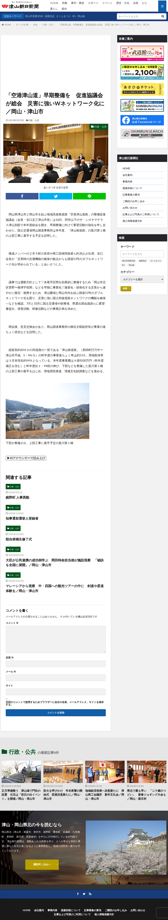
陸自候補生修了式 (19, 539)
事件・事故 (77, 2)
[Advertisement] (55, 52)
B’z (74, 16)
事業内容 (127, 181)
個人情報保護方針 (132, 220)
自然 (135, 2)
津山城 (81, 16)
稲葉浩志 (50, 16)
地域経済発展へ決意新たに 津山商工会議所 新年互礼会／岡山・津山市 (104, 795)
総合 (64, 8)
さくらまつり (63, 16)
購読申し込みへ (42, 864)
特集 (64, 2)
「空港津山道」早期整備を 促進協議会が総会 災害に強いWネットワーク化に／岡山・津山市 (103, 24)
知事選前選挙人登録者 (22, 518)
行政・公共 (48, 24)
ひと (144, 2)
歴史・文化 (122, 2)
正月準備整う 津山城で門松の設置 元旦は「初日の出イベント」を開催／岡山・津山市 (21, 795)
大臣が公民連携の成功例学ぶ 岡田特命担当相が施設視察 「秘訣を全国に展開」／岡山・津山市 (55, 562)
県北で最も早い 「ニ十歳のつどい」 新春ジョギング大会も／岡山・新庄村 (146, 795)
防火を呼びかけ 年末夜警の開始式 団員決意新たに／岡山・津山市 (62, 795)
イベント (107, 2)
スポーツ (93, 2)
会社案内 (127, 174)
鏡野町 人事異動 (17, 497)
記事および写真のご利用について (141, 214)
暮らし (54, 8)
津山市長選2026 (34, 16)
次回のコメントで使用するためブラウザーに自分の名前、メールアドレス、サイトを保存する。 (55, 703)
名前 (10, 657)
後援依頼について (132, 188)
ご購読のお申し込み (134, 201)
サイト (9, 685)
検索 (125, 288)
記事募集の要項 (131, 194)
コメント (12, 623)
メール (11, 671)
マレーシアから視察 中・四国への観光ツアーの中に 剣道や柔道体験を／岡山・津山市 (55, 588)
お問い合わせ (130, 207)
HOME (54, 2)
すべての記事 (22, 24)
